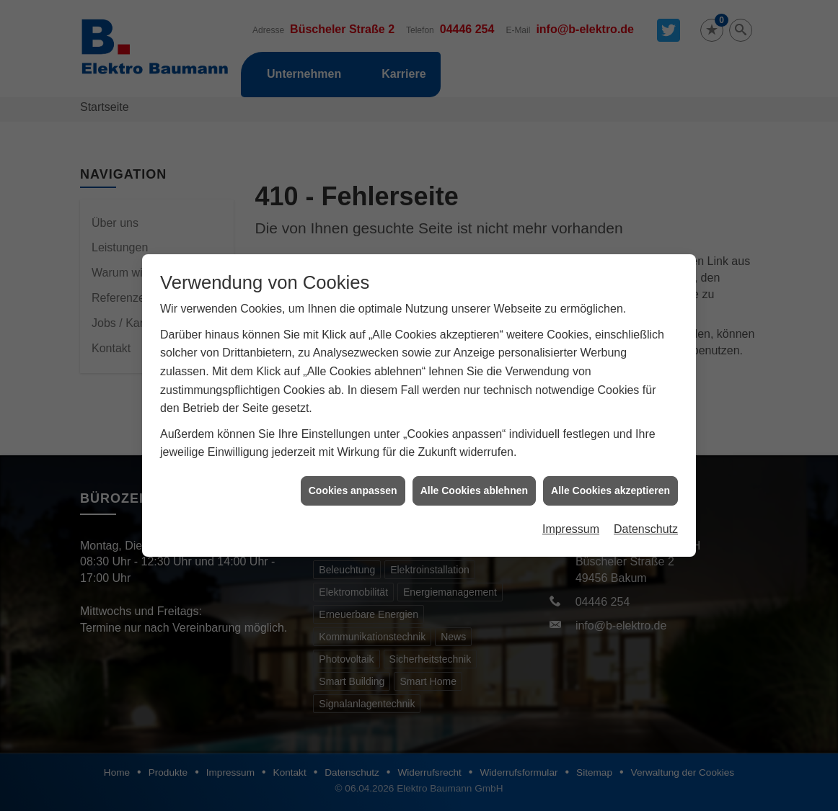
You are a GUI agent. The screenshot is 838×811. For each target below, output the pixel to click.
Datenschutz (646, 521)
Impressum (570, 521)
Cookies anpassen (353, 482)
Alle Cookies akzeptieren (610, 482)
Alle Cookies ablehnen (474, 482)
